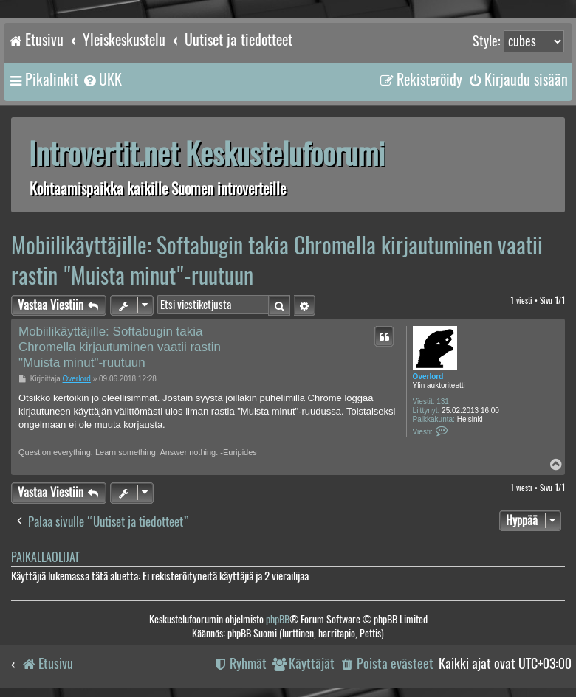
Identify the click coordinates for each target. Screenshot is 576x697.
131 (442, 402)
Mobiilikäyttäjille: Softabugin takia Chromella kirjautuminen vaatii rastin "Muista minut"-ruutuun (277, 260)
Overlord (428, 376)
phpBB (277, 619)
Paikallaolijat (45, 557)
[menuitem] (102, 79)
